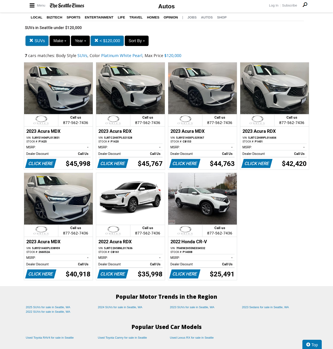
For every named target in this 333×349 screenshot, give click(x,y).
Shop (222, 17)
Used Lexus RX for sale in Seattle (192, 337)
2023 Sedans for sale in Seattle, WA (265, 307)
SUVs (37, 40)
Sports (74, 17)
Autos (166, 6)
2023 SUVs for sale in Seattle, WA (192, 307)
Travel (136, 17)
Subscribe (289, 5)
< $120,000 (107, 40)
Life (121, 17)
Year (80, 41)
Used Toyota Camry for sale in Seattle (122, 337)
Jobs (192, 17)
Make (59, 41)
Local (37, 17)
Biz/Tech (54, 17)
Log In (274, 5)
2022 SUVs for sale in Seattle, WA (48, 311)
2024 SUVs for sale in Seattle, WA (120, 307)
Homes (153, 17)
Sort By (137, 41)
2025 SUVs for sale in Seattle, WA (48, 307)
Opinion (171, 17)
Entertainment (99, 17)
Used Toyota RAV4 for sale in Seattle (50, 337)
